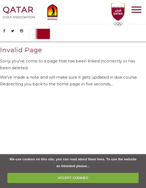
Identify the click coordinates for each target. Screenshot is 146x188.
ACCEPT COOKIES (73, 178)
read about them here (87, 159)
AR (39, 34)
